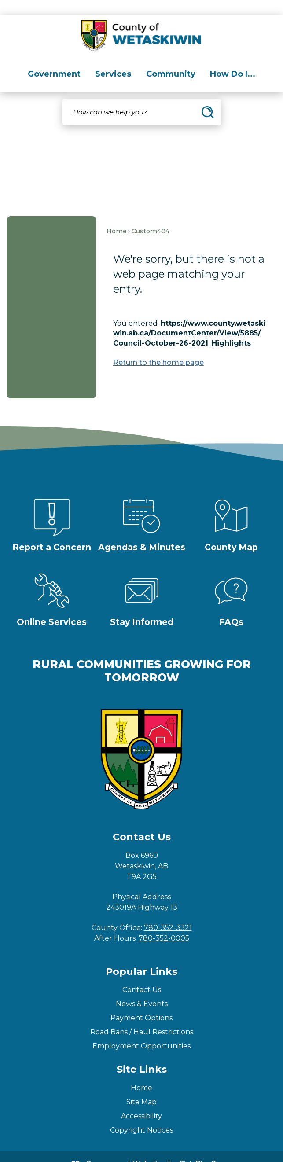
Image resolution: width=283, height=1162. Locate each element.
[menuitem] (54, 59)
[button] (208, 97)
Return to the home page (158, 347)
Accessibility (141, 1101)
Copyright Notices (141, 1115)
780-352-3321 (168, 912)
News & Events (142, 989)
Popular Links (141, 957)
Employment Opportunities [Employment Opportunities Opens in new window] (141, 1031)
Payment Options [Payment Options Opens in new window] (141, 1003)
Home (117, 216)
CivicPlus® (198, 1148)
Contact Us (141, 975)
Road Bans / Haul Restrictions (141, 1017)
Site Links (142, 1054)
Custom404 (150, 216)
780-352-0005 (164, 923)
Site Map (141, 1087)
